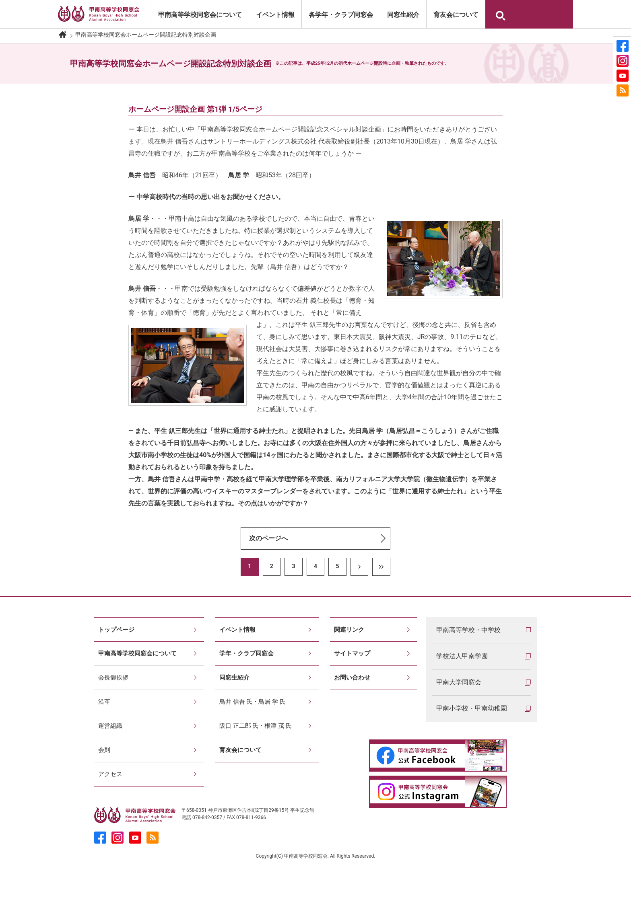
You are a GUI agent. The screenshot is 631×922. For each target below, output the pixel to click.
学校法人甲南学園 (462, 656)
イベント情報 (275, 14)
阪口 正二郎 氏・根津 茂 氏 (258, 753)
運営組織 (111, 753)
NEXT (360, 567)
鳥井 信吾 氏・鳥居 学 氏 (254, 723)
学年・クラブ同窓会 (248, 662)
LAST (381, 567)
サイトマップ (353, 662)
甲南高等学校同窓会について (200, 14)
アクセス (111, 813)
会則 (104, 783)
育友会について (455, 14)
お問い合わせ (558, 14)
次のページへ (268, 538)
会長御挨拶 (114, 692)
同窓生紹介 (403, 14)
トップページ (117, 632)
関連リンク (350, 632)
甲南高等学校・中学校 (468, 630)
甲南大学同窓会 (458, 682)
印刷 (528, 14)
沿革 (104, 723)
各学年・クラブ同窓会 (341, 14)
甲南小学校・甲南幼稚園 (471, 708)
